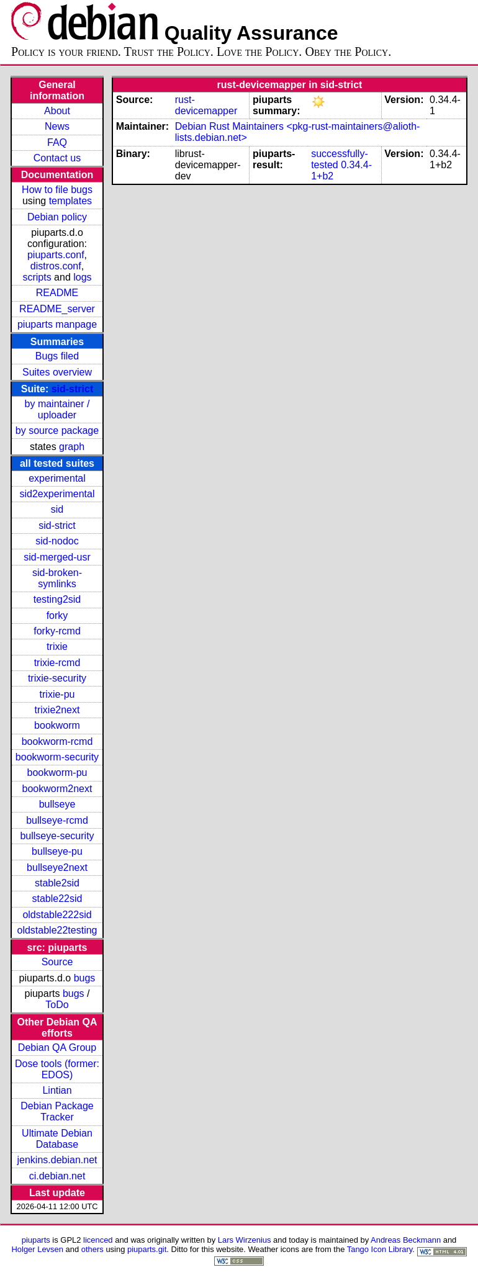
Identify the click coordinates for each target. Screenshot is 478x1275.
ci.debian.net (57, 1176)
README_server (57, 309)
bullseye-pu (57, 851)
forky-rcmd (57, 631)
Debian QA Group (57, 1047)
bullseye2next (57, 867)
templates (70, 201)
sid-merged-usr (57, 557)
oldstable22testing (57, 930)
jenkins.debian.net (57, 1160)
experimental (57, 478)
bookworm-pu (57, 772)
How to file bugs (57, 189)
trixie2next (57, 710)
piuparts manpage (57, 324)
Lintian (56, 1090)
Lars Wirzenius (244, 1240)
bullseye (57, 804)
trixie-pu (57, 694)
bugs (85, 978)
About (57, 111)
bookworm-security (57, 757)
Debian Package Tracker (56, 1111)
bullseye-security (57, 836)
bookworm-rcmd (57, 741)
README (57, 292)
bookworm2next (57, 788)
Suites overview (57, 372)
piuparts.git (146, 1249)
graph (71, 446)
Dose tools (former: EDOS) (57, 1069)
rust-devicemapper (206, 105)
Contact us (57, 158)
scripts (36, 277)
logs (82, 277)
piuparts (36, 1240)
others (92, 1249)
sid (57, 509)
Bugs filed (57, 356)
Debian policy (57, 217)
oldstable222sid (56, 914)
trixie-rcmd (57, 662)
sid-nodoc (56, 541)
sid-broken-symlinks (57, 578)
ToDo (56, 1004)
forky (57, 615)
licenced (98, 1240)
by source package (57, 430)
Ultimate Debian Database (57, 1139)
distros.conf (55, 266)
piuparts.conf (55, 255)
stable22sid (57, 898)
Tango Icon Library (380, 1249)
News (57, 126)
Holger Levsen (37, 1249)
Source (57, 962)
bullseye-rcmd (57, 820)
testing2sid (57, 599)
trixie (57, 646)
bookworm (57, 725)
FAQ (57, 142)
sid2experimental (57, 494)
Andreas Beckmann (406, 1240)
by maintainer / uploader (57, 409)
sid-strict (73, 389)
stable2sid (57, 883)
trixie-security (57, 678)
